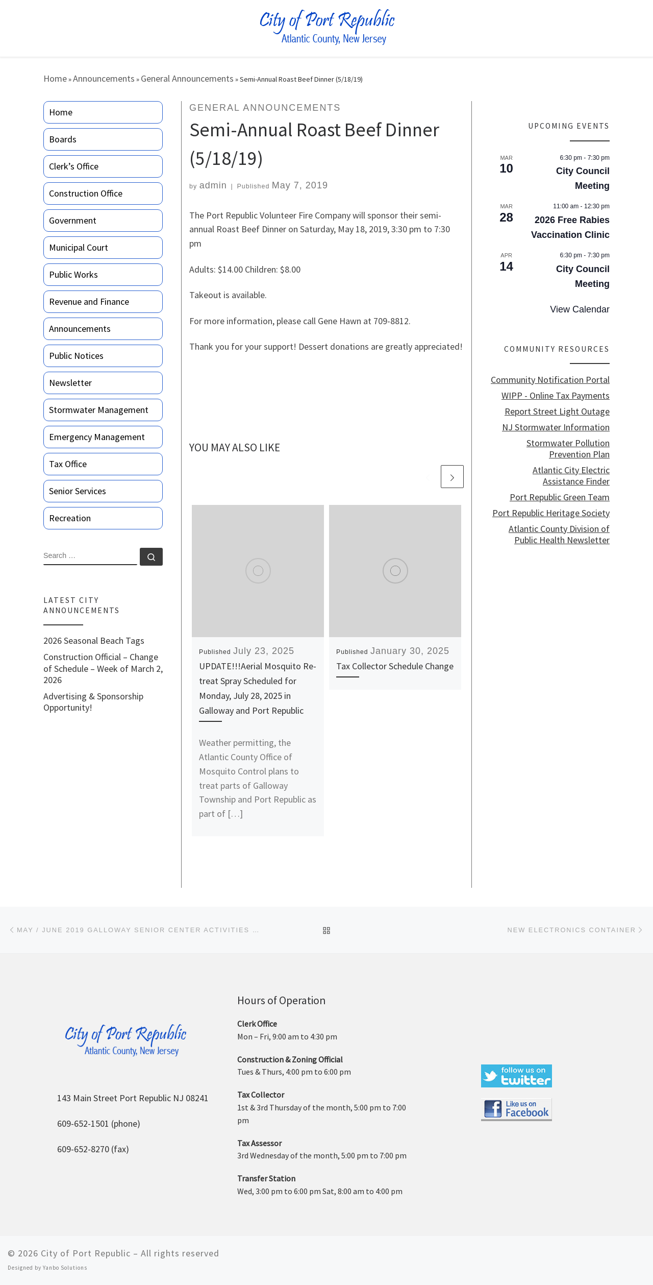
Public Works (73, 274)
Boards (63, 139)
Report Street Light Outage (557, 411)
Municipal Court (78, 247)
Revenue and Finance (89, 301)
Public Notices (76, 355)
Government (72, 220)
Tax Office (68, 464)
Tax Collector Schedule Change (395, 666)
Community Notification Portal (550, 379)
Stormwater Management (98, 410)
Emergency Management (97, 437)
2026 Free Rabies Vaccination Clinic (570, 227)
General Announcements (187, 78)
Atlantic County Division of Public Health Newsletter (559, 534)
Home (55, 78)
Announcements (104, 78)
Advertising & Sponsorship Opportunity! (93, 702)
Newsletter (70, 383)
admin (213, 185)
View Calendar (580, 309)
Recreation (70, 518)
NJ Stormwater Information (556, 427)
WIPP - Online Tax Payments (555, 395)
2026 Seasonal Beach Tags (93, 640)
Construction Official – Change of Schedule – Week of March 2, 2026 (103, 668)
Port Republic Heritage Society (551, 513)
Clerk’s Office (73, 166)
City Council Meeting (583, 178)
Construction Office (85, 193)
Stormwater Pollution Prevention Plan (568, 449)
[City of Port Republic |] (327, 27)
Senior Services (77, 491)
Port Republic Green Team (560, 497)
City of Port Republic (86, 1253)
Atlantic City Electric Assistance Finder (571, 476)
